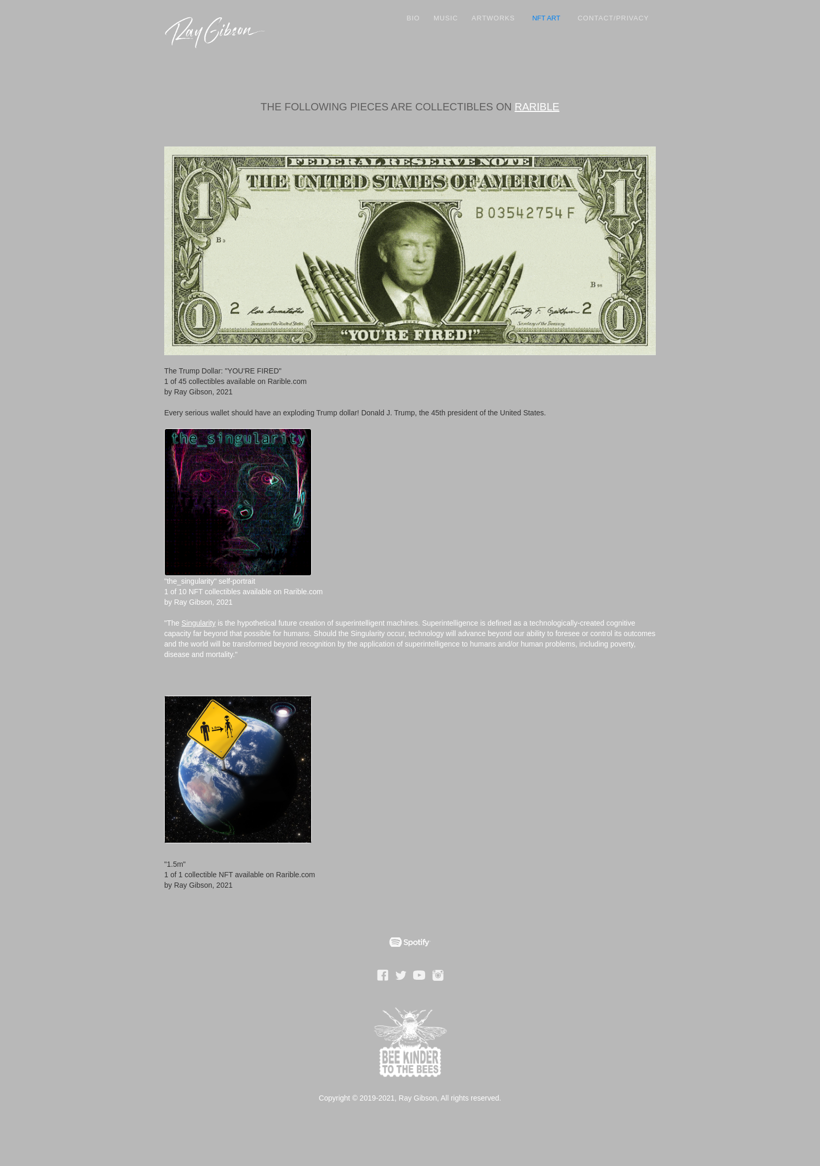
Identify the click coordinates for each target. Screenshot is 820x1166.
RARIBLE (537, 106)
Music (446, 18)
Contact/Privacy (613, 18)
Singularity (198, 623)
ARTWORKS (493, 18)
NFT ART (546, 18)
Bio (413, 18)
